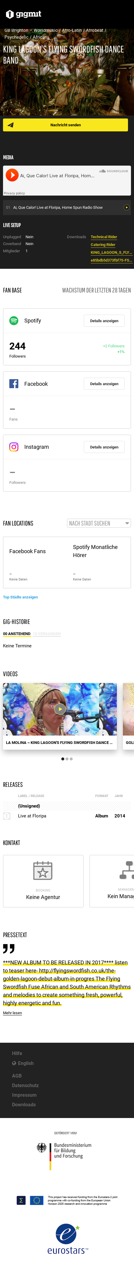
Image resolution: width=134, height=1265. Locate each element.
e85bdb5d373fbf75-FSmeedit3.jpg (112, 260)
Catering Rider (103, 244)
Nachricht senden (65, 125)
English (26, 1063)
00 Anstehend (17, 633)
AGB (17, 1076)
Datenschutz (25, 1085)
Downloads (24, 1105)
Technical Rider (104, 237)
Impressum (24, 1095)
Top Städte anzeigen (20, 597)
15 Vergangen (47, 633)
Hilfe (17, 1053)
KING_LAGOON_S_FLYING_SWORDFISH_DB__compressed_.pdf (112, 252)
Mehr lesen (12, 1013)
